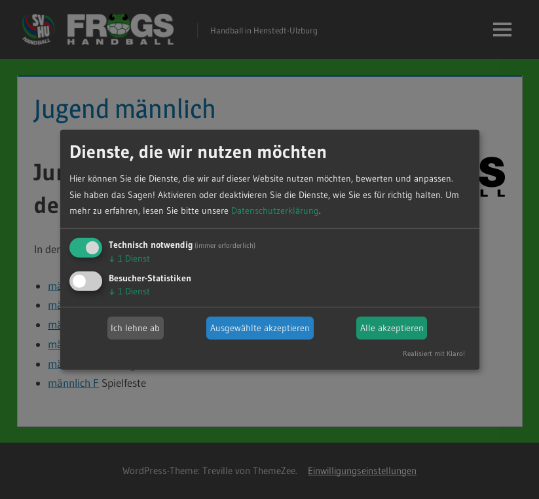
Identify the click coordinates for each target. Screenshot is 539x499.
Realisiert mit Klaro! (434, 353)
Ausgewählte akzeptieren (260, 328)
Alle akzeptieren (392, 328)
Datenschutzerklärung (275, 210)
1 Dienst (129, 258)
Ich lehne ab (135, 328)
